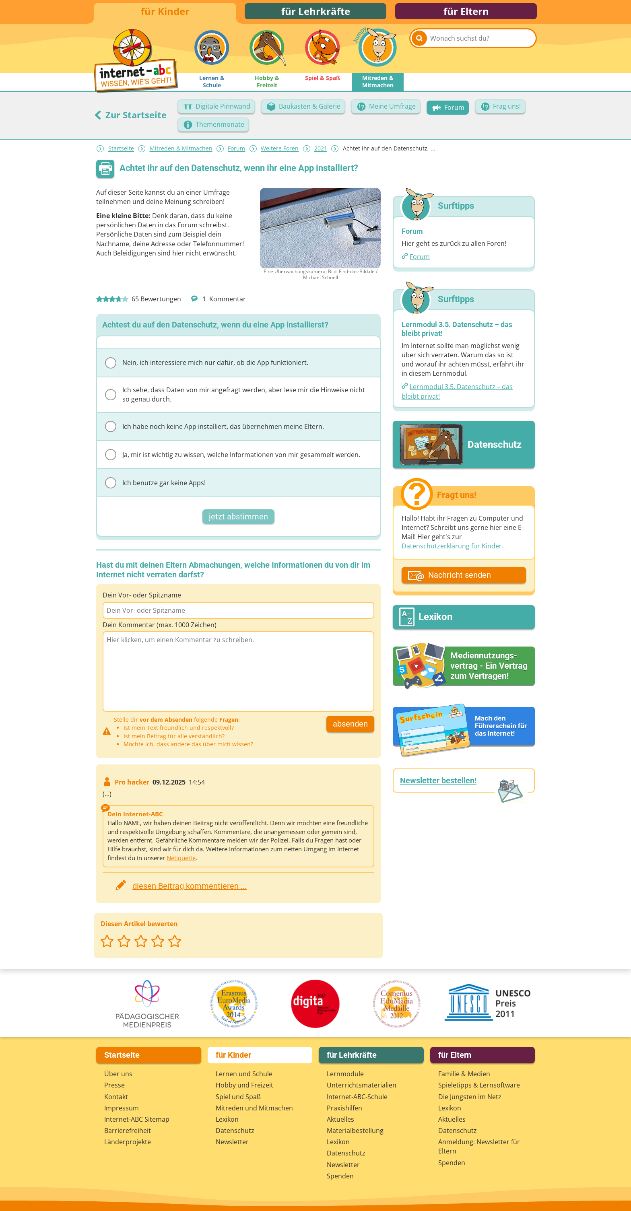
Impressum (121, 1108)
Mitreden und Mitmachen (254, 1108)
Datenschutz (235, 1130)
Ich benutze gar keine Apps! (155, 486)
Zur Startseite (130, 119)
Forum (236, 153)
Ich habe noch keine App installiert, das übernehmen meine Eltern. (214, 430)
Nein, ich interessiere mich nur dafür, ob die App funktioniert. (206, 367)
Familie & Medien (464, 1073)
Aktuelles (340, 1119)
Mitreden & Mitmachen (181, 153)
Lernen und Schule (244, 1073)
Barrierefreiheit (127, 1130)
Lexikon (227, 1119)
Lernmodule (345, 1073)
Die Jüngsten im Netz (469, 1096)
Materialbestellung (355, 1130)
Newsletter (232, 1141)
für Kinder (165, 13)
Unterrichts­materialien (361, 1085)
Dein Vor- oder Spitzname (142, 599)
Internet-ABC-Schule (357, 1096)
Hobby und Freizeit (244, 1085)
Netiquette (181, 862)
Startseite (121, 153)
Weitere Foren (280, 153)
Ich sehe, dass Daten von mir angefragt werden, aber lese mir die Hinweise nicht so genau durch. (235, 398)
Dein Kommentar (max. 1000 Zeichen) (160, 628)
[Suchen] (419, 53)
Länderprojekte (127, 1141)
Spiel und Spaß (238, 1096)
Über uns (118, 1073)
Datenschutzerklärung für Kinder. (452, 550)
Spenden (340, 1176)
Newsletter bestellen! (438, 784)
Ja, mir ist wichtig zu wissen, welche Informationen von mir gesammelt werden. (232, 458)
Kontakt (116, 1096)
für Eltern (466, 13)
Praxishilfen (344, 1108)
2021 (320, 153)
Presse (114, 1085)
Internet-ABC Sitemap (136, 1119)
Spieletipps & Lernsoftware (479, 1085)
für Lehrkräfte (315, 13)
